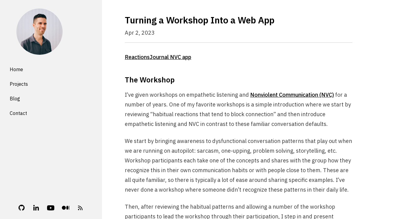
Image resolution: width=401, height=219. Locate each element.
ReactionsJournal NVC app (158, 57)
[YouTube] (50, 208)
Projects (19, 84)
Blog (15, 99)
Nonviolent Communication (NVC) (292, 94)
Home (16, 69)
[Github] (21, 207)
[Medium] (66, 207)
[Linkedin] (36, 207)
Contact (18, 113)
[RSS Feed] (80, 207)
